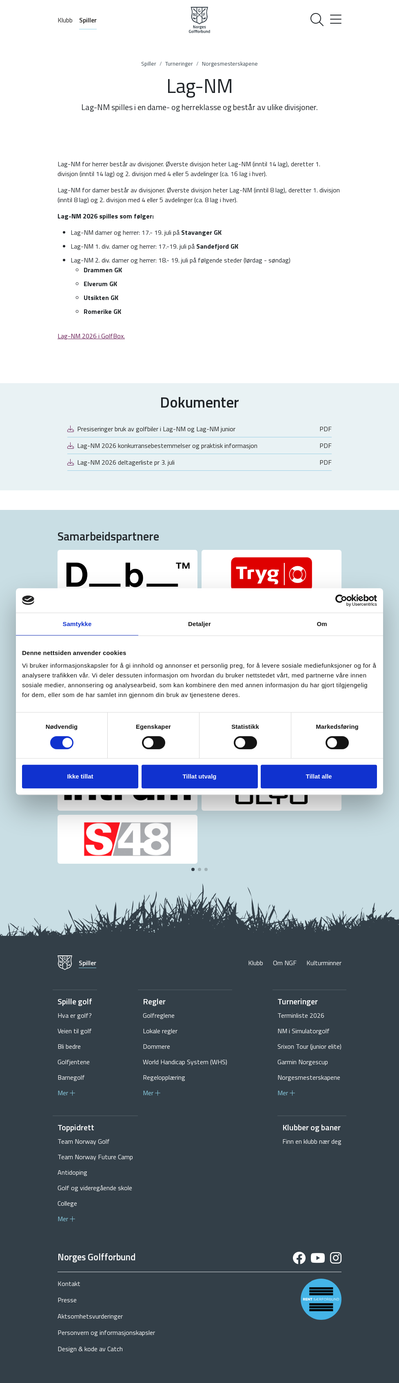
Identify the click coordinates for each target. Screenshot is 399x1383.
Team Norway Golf (84, 1141)
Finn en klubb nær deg (311, 1141)
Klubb (65, 20)
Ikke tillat (80, 776)
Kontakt (69, 1283)
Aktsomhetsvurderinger (90, 1316)
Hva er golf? (75, 1015)
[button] (193, 869)
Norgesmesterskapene (230, 64)
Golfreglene (159, 1015)
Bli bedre (69, 1046)
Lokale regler (160, 1031)
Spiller (88, 20)
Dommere (156, 1046)
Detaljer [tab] (199, 623)
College (67, 1203)
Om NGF (285, 963)
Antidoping (72, 1172)
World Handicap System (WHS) (185, 1062)
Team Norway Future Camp (95, 1157)
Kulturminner (323, 963)
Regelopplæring (164, 1077)
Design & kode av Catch (90, 1349)
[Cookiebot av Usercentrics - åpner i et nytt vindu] (341, 600)
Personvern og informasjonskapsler (106, 1332)
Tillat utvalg (199, 776)
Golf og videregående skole (95, 1188)
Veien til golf (75, 1031)
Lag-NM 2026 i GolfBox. (91, 336)
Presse (67, 1300)
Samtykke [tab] (77, 623)
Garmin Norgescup (302, 1062)
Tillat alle (319, 776)
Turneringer (179, 64)
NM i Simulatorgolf (303, 1031)
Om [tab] (322, 623)
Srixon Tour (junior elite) (309, 1046)
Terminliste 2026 (300, 1015)
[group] (127, 574)
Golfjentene (74, 1062)
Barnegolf (71, 1077)
